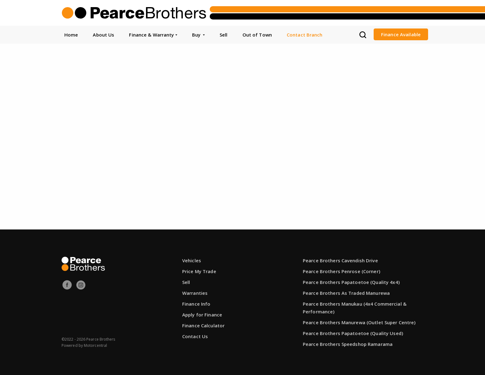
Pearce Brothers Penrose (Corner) (341, 271)
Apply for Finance (202, 315)
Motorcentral (95, 345)
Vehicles (191, 260)
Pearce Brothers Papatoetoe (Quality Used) (353, 333)
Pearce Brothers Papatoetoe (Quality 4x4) (351, 282)
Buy (198, 35)
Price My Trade (199, 271)
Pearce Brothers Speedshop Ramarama (348, 344)
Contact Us (195, 336)
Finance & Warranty (153, 35)
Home (71, 35)
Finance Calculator (203, 325)
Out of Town (257, 35)
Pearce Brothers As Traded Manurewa (346, 293)
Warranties (195, 293)
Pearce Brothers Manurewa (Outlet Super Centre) (359, 322)
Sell (223, 35)
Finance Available (401, 34)
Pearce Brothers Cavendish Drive (340, 260)
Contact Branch (305, 35)
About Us (103, 35)
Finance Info (196, 304)
